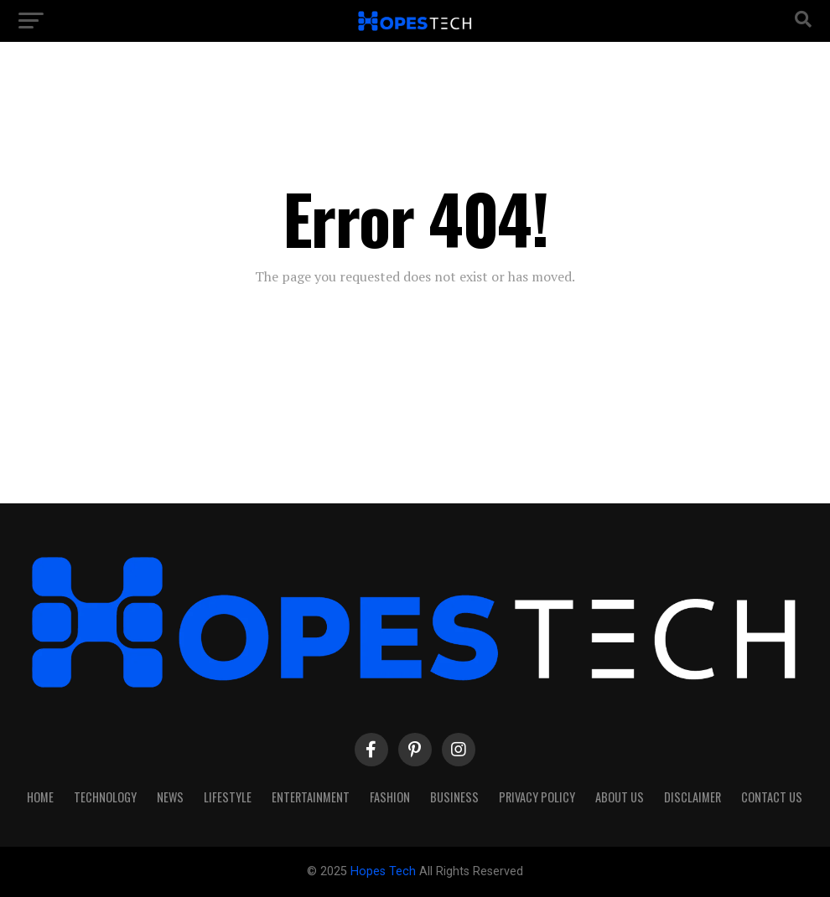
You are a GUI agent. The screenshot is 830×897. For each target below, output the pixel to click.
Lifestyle (228, 797)
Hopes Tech (384, 871)
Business (454, 797)
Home (40, 797)
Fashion (390, 797)
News (170, 797)
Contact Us (771, 797)
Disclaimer (692, 797)
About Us (619, 797)
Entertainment (311, 797)
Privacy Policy (537, 797)
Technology (105, 797)
